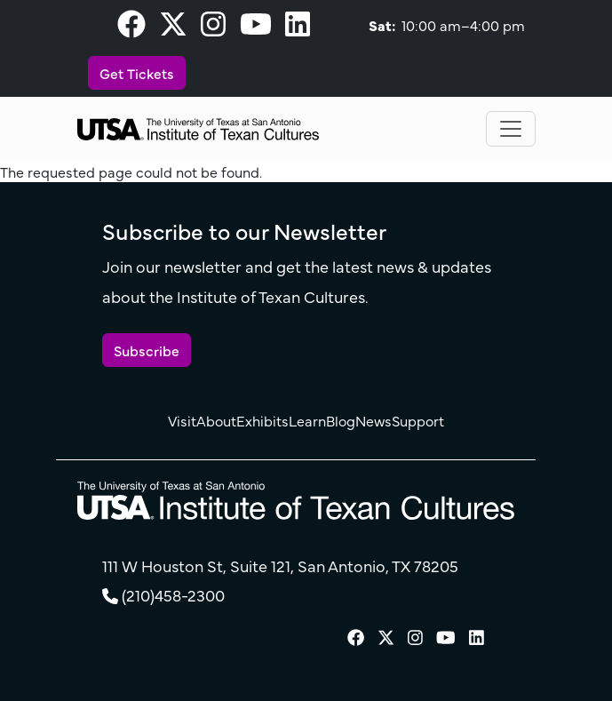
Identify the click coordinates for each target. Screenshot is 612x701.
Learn (307, 420)
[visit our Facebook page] (131, 28)
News (373, 420)
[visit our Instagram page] (213, 28)
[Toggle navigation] (511, 129)
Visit (182, 420)
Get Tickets (136, 73)
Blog (340, 420)
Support (418, 420)
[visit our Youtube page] (256, 28)
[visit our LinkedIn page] (297, 28)
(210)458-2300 (173, 595)
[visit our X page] (173, 28)
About (216, 420)
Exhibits (262, 420)
